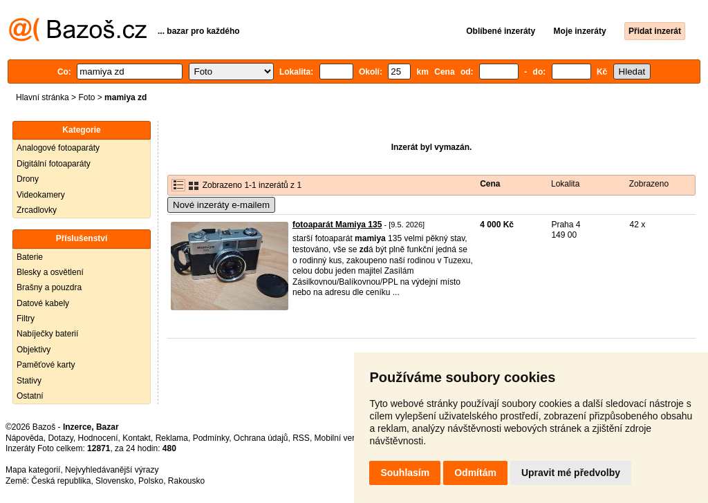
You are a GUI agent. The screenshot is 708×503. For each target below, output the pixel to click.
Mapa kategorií (33, 470)
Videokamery (41, 195)
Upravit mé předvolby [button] (570, 472)
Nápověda (25, 438)
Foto (86, 97)
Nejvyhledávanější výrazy (111, 470)
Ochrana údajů (261, 438)
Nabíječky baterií (47, 334)
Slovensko (114, 481)
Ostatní (30, 396)
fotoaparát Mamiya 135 (337, 224)
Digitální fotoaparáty (54, 164)
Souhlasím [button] (404, 472)
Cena (490, 184)
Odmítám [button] (475, 472)
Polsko (150, 481)
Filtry (26, 318)
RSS (301, 438)
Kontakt (136, 438)
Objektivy (33, 349)
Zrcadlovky (37, 210)
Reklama (172, 438)
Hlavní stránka (42, 97)
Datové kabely (43, 303)
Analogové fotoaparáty (58, 148)
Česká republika (61, 481)
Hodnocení (98, 438)
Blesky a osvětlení (50, 272)
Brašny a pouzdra (49, 287)
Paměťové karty (46, 365)
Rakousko (186, 481)
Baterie (30, 257)
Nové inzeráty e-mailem (221, 205)
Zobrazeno (649, 184)
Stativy (29, 381)
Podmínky (211, 438)
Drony (28, 179)
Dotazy (60, 438)
